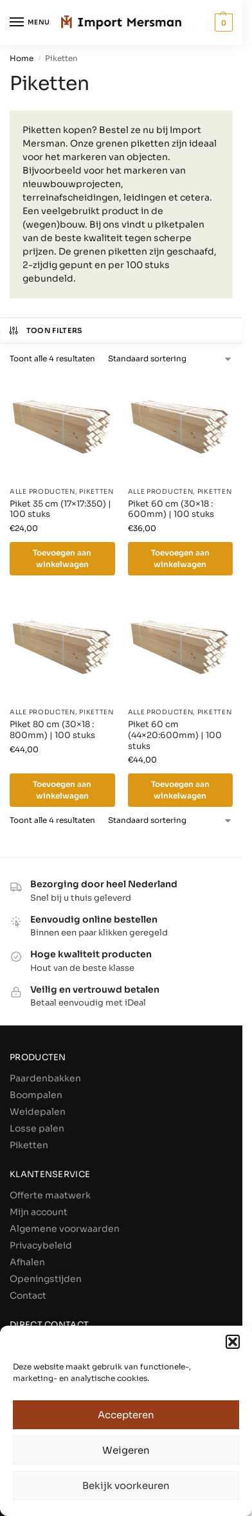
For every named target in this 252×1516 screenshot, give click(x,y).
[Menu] (29, 22)
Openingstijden (46, 1279)
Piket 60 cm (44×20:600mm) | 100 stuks (175, 735)
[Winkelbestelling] (170, 359)
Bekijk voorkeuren (126, 1485)
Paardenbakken (45, 1078)
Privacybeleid (41, 1245)
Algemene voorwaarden (65, 1228)
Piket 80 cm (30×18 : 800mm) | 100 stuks (52, 730)
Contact (28, 1295)
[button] (232, 1341)
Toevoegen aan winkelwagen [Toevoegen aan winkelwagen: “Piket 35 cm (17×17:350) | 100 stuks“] (62, 558)
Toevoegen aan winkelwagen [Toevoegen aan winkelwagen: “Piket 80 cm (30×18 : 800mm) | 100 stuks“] (62, 789)
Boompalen (36, 1095)
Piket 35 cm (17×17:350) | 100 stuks (60, 509)
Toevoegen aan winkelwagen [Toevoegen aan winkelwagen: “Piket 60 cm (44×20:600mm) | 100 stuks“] (180, 789)
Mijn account (39, 1212)
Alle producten (42, 491)
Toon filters (45, 330)
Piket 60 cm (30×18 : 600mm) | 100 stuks (171, 509)
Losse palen (37, 1128)
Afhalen (27, 1262)
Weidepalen (38, 1111)
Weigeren (126, 1450)
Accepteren (126, 1415)
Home (21, 58)
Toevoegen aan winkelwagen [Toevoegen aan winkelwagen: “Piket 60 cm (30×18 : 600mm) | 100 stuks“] (180, 558)
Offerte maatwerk (50, 1195)
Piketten (96, 491)
